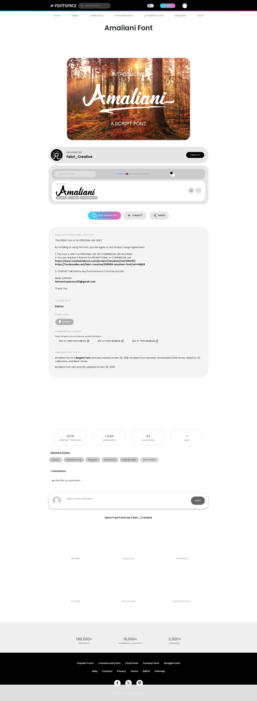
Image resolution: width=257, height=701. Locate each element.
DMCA (146, 671)
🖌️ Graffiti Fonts (154, 15)
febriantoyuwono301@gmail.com (75, 281)
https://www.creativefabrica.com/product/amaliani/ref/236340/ (95, 261)
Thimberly (182, 558)
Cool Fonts (131, 663)
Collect (135, 215)
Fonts (57, 15)
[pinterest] (139, 683)
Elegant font (83, 357)
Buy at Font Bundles (111, 341)
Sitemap (160, 671)
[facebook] (117, 683)
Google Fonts (172, 663)
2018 (70, 436)
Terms (134, 671)
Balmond (128, 558)
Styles (75, 15)
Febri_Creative (79, 156)
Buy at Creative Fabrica (74, 341)
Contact (195, 155)
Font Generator (123, 15)
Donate (64, 321)
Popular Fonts (85, 663)
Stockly (75, 601)
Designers (180, 15)
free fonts (84, 643)
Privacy (121, 671)
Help (95, 671)
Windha (75, 558)
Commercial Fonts (109, 663)
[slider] (127, 174)
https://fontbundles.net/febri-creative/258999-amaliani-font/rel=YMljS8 (100, 264)
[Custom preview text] (75, 174)
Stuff (200, 15)
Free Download (104, 215)
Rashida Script (181, 601)
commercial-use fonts (130, 643)
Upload (167, 5)
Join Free (200, 5)
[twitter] (128, 683)
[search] (94, 6)
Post (198, 500)
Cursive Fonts (151, 663)
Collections (96, 15)
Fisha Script (128, 601)
